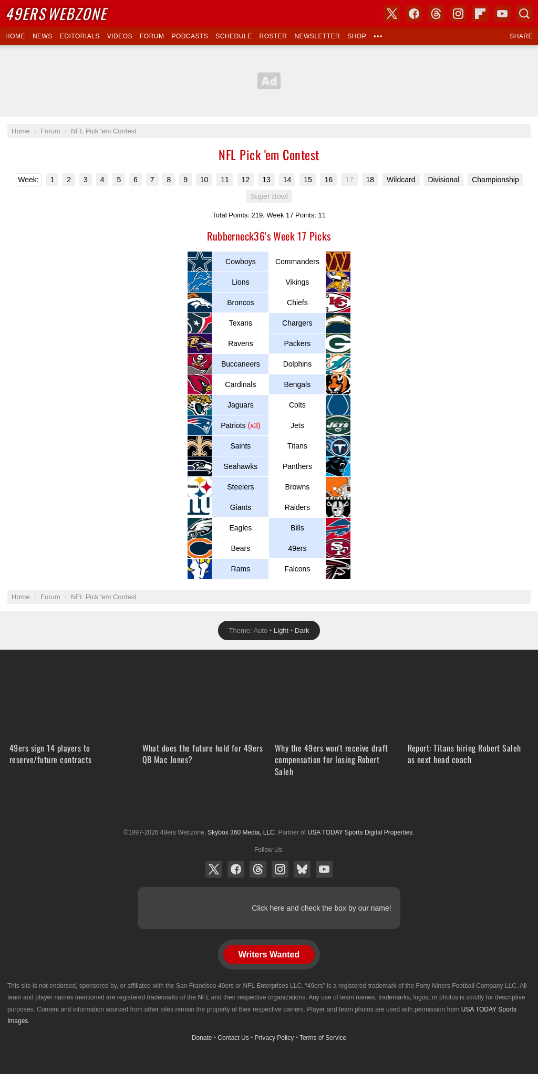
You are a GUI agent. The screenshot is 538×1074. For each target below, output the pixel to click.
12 (246, 179)
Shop (356, 36)
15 (308, 179)
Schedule (233, 36)
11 (225, 179)
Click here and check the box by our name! (321, 908)
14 (287, 179)
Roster (273, 36)
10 (204, 179)
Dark (302, 630)
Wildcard (401, 179)
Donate (202, 1037)
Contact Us (233, 1037)
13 (266, 179)
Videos (119, 36)
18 (370, 179)
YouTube (324, 869)
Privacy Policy (274, 1037)
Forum (152, 36)
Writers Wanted (269, 954)
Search (524, 13)
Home (15, 36)
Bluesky (302, 869)
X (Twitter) (213, 869)
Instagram (280, 869)
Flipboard (480, 13)
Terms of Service (322, 1037)
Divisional (443, 179)
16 (329, 179)
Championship (495, 179)
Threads (258, 869)
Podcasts (189, 36)
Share (521, 36)
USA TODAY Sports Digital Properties (269, 806)
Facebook (235, 869)
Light (281, 630)
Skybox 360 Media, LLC (241, 832)
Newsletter (317, 36)
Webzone (56, 13)
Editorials (80, 36)
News (43, 36)
